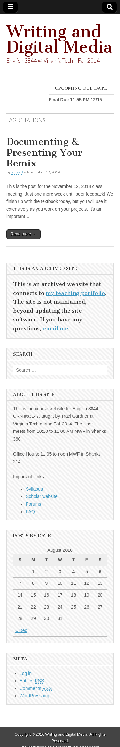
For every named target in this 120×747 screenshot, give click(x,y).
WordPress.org (34, 695)
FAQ (30, 511)
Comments (36, 688)
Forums (33, 504)
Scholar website (42, 496)
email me (55, 328)
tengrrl (17, 172)
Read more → (23, 233)
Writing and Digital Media (59, 39)
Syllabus (34, 488)
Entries (32, 681)
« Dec (21, 630)
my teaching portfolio (75, 293)
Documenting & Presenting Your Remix (44, 152)
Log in (26, 673)
